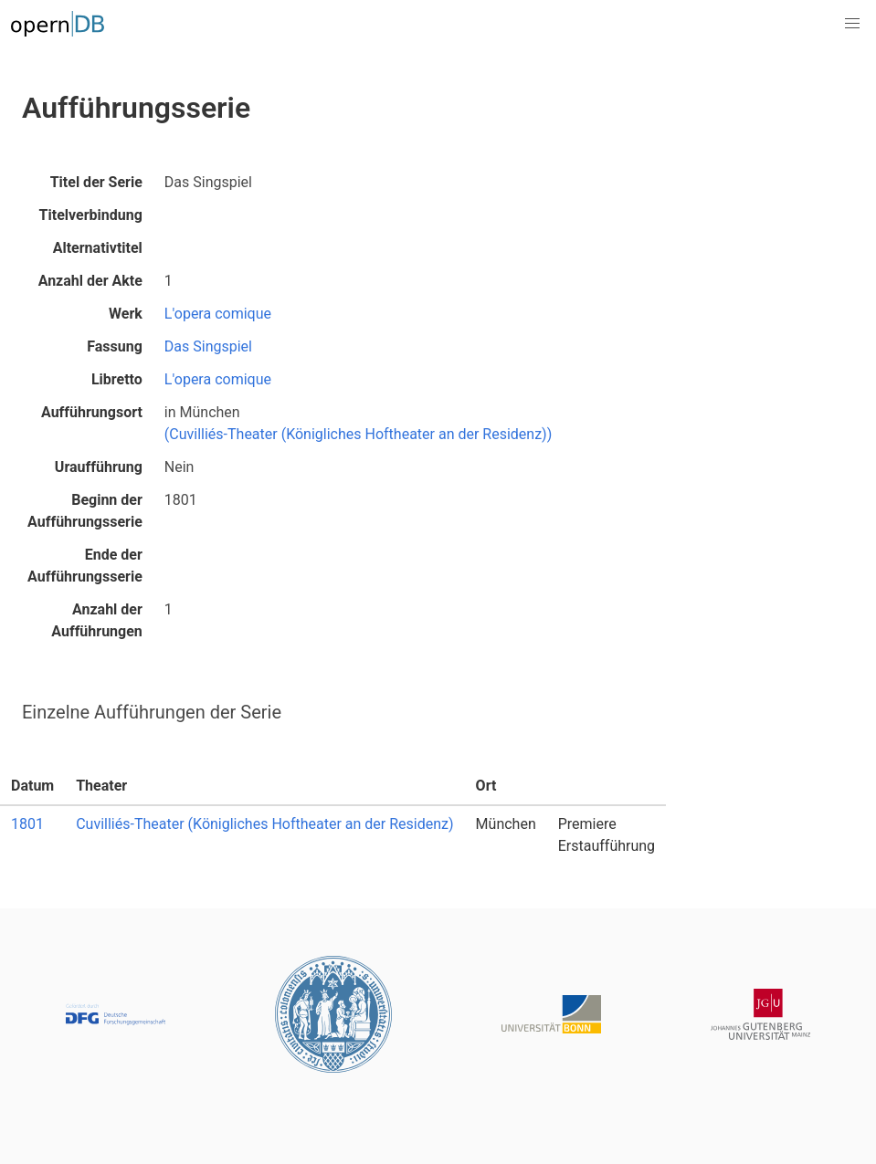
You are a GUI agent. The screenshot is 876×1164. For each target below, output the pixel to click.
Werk (125, 313)
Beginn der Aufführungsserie (84, 510)
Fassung (114, 346)
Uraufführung (98, 467)
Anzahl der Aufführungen (96, 620)
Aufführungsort (91, 412)
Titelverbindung (90, 215)
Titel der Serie (96, 182)
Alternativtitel (97, 248)
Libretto (116, 379)
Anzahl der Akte (90, 280)
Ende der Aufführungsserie (84, 565)
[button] (852, 23)
